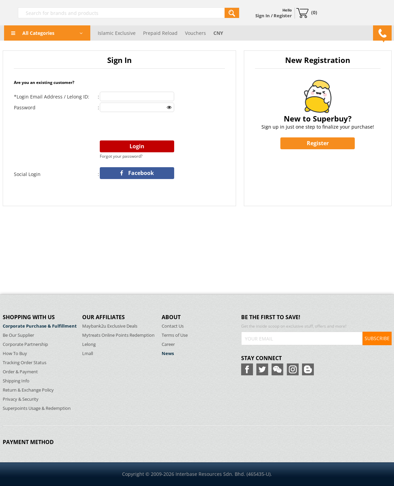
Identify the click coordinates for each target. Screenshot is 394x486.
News (168, 353)
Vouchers (195, 33)
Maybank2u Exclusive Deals (109, 326)
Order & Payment (20, 372)
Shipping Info (16, 381)
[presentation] (151, 126)
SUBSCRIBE (377, 338)
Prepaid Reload (160, 33)
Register (318, 143)
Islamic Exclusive (117, 33)
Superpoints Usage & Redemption (37, 408)
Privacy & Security (21, 399)
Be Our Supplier (18, 335)
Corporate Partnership (25, 344)
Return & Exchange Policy (28, 390)
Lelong (89, 344)
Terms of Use (175, 335)
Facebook (137, 173)
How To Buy (15, 353)
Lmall (87, 353)
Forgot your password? (121, 156)
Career (168, 344)
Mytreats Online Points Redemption (118, 335)
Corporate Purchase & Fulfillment (40, 326)
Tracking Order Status (24, 363)
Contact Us (173, 326)
